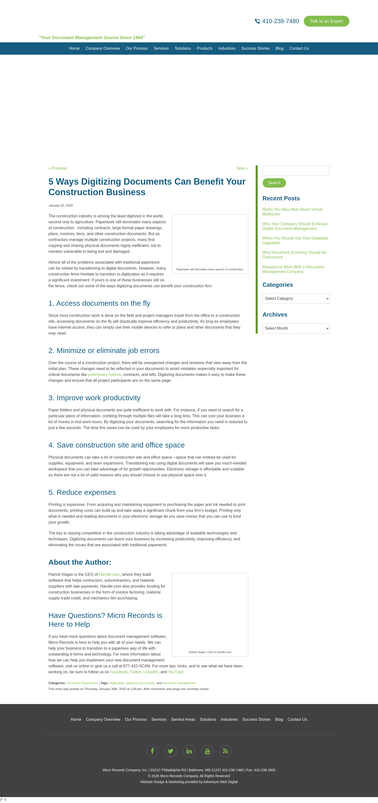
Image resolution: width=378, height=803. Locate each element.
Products (205, 48)
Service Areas (183, 719)
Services (161, 48)
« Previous (58, 168)
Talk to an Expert (326, 21)
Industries (226, 48)
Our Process (137, 48)
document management (179, 683)
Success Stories (255, 48)
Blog (280, 48)
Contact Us (299, 48)
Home (74, 48)
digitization (116, 683)
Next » (242, 168)
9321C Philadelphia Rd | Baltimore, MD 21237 (185, 770)
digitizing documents (140, 683)
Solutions (183, 48)
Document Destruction (82, 683)
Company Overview (103, 48)
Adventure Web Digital (220, 782)
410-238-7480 (232, 770)
